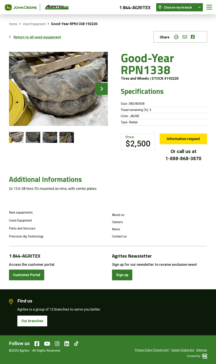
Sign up (122, 275)
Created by (197, 356)
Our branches (32, 321)
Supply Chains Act (182, 350)
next (102, 89)
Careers (117, 222)
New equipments (21, 212)
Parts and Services (22, 228)
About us (118, 215)
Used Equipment (34, 24)
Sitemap (201, 350)
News (116, 229)
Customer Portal (26, 275)
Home (13, 24)
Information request (183, 139)
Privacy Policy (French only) (152, 350)
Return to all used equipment (37, 37)
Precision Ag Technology (26, 236)
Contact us (119, 236)
